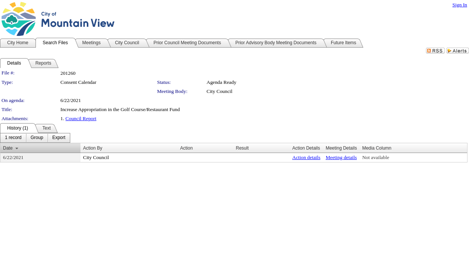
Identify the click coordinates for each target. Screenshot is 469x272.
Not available (375, 157)
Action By (92, 148)
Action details (306, 157)
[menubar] (35, 138)
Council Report (80, 118)
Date (7, 148)
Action (186, 148)
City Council (220, 91)
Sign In (459, 5)
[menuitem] (13, 137)
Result (242, 148)
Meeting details (341, 157)
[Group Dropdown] (37, 137)
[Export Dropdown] (59, 137)
